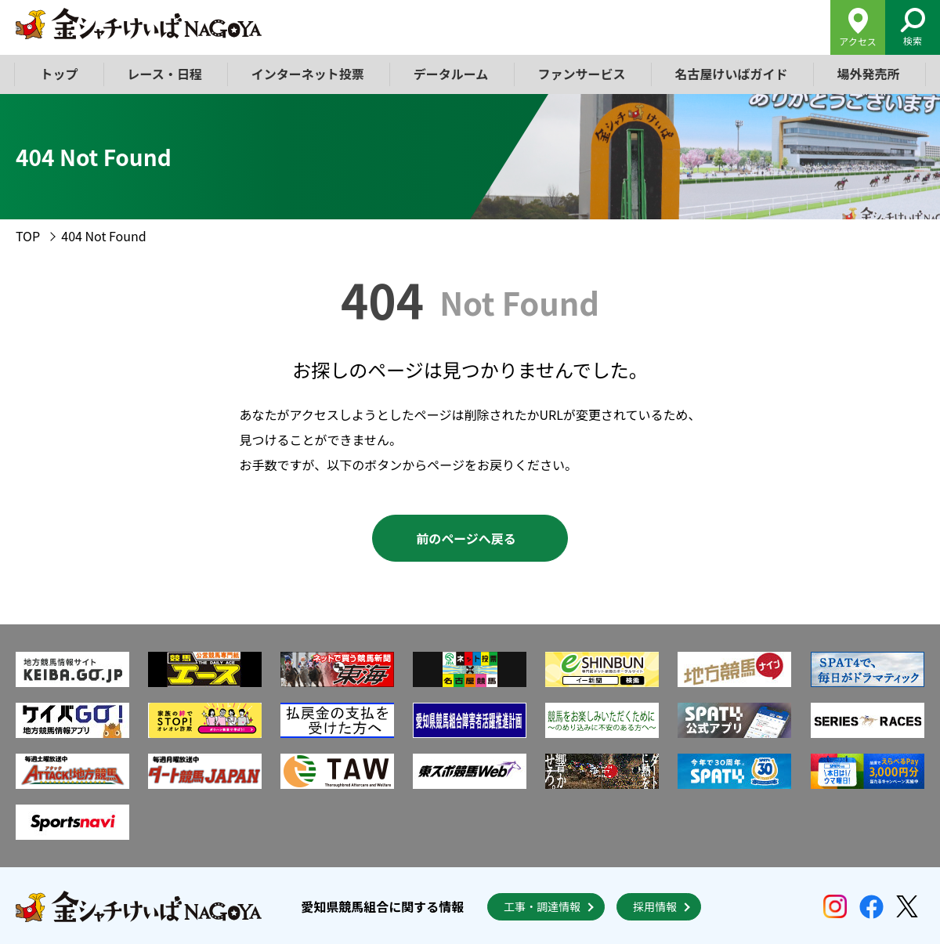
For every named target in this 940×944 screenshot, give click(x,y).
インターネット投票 (307, 73)
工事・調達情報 (542, 906)
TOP (28, 235)
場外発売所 (868, 73)
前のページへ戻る (466, 538)
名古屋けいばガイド (730, 73)
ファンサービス (581, 73)
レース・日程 (165, 73)
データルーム (451, 73)
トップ (59, 73)
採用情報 (655, 906)
